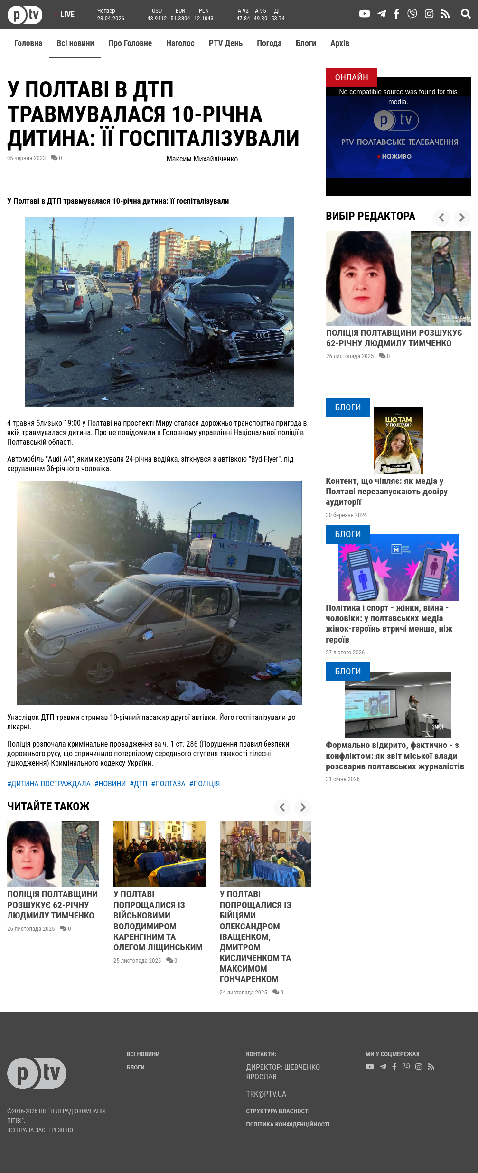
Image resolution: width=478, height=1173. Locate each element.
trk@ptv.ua (266, 1093)
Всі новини (75, 43)
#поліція (204, 783)
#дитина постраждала (49, 783)
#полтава (168, 783)
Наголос (180, 43)
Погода (269, 43)
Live (64, 14)
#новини (110, 783)
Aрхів (339, 43)
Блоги (306, 43)
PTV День (226, 43)
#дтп (138, 783)
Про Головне (130, 43)
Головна (28, 43)
